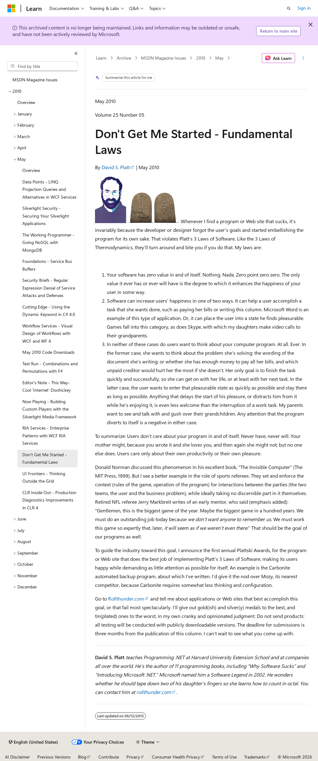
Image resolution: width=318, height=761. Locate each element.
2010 (200, 58)
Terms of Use (224, 757)
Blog (82, 757)
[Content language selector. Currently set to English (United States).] (33, 742)
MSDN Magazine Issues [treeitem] (34, 80)
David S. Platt (116, 167)
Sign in (304, 8)
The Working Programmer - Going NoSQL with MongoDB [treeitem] (48, 242)
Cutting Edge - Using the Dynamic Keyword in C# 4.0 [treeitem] (48, 310)
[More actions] (303, 58)
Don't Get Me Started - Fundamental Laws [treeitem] (44, 458)
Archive (124, 58)
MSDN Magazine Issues (163, 58)
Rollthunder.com (126, 598)
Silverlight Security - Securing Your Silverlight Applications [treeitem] (45, 215)
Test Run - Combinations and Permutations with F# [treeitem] (50, 367)
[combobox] (42, 66)
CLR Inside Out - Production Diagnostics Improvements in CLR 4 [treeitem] (49, 500)
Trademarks (255, 757)
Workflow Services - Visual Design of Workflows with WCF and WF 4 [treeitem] (47, 333)
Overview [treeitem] (26, 102)
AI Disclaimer (17, 757)
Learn (101, 58)
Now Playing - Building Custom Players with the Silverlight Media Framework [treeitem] (49, 409)
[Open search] (289, 8)
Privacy (133, 757)
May (219, 58)
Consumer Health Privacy (176, 757)
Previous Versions (53, 757)
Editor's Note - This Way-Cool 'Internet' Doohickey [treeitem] (46, 386)
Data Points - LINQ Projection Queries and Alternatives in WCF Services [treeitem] (49, 189)
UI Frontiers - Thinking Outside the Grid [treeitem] (43, 477)
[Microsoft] (11, 8)
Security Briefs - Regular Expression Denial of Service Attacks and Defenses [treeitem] (48, 287)
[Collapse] (76, 53)
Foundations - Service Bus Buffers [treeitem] (47, 265)
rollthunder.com (153, 692)
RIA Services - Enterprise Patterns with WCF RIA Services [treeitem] (45, 435)
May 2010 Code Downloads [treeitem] (48, 352)
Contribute (108, 757)
